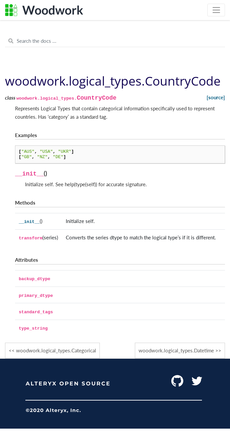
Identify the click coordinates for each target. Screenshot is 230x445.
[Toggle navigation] (216, 10)
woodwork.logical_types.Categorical (56, 350)
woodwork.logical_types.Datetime (176, 350)
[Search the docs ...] (115, 41)
